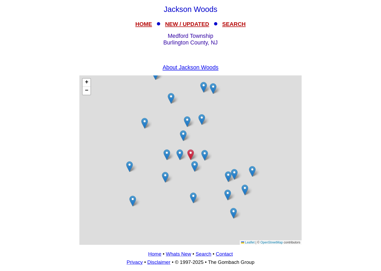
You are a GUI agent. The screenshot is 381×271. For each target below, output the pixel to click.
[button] (203, 87)
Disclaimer (158, 262)
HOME (143, 24)
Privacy (134, 262)
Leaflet (248, 242)
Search (203, 254)
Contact (224, 254)
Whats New (178, 254)
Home (154, 254)
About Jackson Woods (190, 67)
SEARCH (234, 24)
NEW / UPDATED (187, 24)
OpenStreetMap (271, 242)
